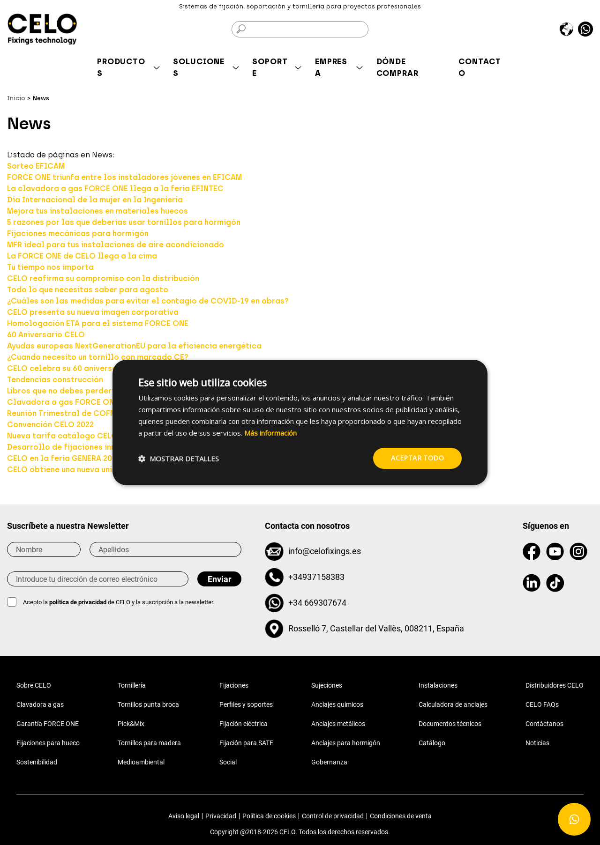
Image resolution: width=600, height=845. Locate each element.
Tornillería (132, 685)
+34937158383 (316, 577)
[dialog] (300, 422)
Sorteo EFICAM (36, 166)
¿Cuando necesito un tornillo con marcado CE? (97, 357)
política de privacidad (78, 602)
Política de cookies (269, 816)
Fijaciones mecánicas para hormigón (78, 233)
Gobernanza (329, 762)
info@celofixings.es (324, 551)
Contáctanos (544, 723)
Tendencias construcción (55, 379)
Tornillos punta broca (148, 704)
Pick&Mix (131, 723)
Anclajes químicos (337, 704)
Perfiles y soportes (246, 704)
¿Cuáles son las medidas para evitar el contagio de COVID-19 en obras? (148, 300)
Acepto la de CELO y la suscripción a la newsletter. (118, 602)
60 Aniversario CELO (46, 334)
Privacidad (220, 816)
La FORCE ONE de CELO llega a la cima (82, 256)
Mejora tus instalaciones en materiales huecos (97, 211)
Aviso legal (183, 816)
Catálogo (432, 743)
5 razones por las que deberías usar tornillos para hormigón (123, 222)
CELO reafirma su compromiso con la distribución (103, 278)
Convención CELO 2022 (50, 424)
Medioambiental (141, 762)
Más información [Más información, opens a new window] (270, 432)
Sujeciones (326, 685)
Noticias (537, 743)
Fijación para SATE (246, 743)
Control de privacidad (333, 816)
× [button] (472, 370)
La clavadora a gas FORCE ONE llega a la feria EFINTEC (115, 188)
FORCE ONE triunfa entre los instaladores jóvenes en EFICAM (124, 177)
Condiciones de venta (401, 816)
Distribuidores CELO (554, 685)
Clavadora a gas (40, 704)
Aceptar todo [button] (417, 457)
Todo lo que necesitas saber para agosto (87, 289)
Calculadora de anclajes (453, 704)
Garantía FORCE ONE (47, 723)
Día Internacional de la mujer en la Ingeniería (95, 199)
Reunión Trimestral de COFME (63, 413)
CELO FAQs (542, 704)
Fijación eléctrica (243, 723)
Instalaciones (438, 685)
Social (228, 762)
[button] (178, 458)
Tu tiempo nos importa (50, 267)
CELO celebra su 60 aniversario (67, 368)
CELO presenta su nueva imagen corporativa (93, 312)
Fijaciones (233, 685)
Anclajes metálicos (338, 723)
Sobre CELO (33, 685)
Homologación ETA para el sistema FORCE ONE (97, 323)
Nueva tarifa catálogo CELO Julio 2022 (82, 435)
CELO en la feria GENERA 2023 (63, 458)
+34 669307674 (317, 603)
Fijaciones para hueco (48, 743)
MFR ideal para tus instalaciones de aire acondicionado (115, 244)
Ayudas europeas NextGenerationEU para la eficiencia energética (134, 345)
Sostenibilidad (36, 762)
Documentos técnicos (450, 723)
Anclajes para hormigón (345, 743)
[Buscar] (300, 29)
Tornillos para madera (149, 743)
